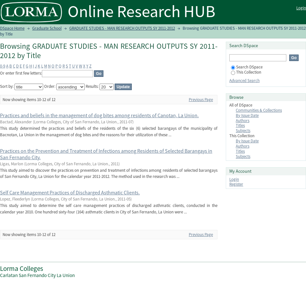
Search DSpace (247, 67)
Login (301, 8)
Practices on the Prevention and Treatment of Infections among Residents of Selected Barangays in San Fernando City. (106, 154)
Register (236, 184)
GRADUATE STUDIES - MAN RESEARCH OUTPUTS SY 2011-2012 (122, 28)
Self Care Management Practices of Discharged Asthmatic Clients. (70, 192)
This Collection (246, 72)
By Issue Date (247, 115)
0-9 (2, 66)
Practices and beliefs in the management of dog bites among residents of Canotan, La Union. (99, 115)
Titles (240, 125)
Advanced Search (244, 80)
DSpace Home (12, 28)
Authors (242, 120)
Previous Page (201, 99)
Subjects (243, 130)
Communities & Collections (259, 110)
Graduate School (47, 28)
